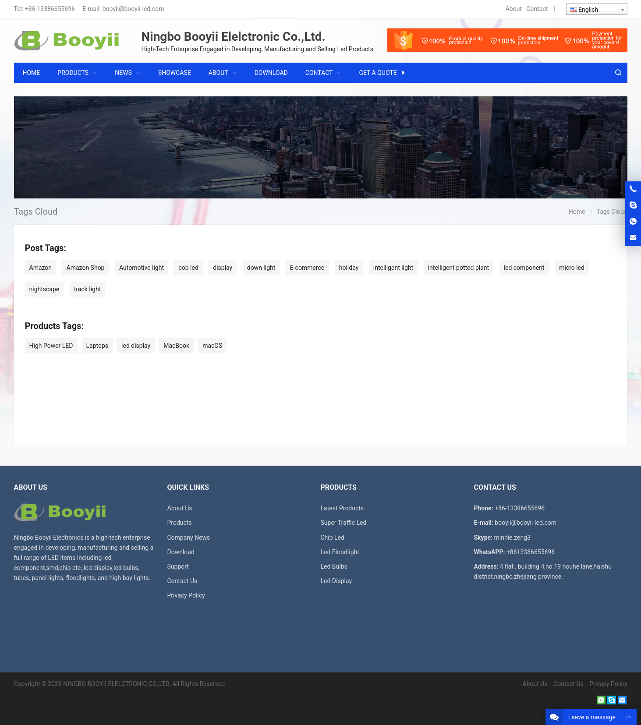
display (222, 267)
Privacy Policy (186, 595)
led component (524, 267)
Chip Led (332, 537)
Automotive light (141, 267)
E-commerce (307, 267)
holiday (349, 267)
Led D (328, 580)
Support (178, 566)
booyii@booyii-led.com (133, 8)
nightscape (44, 289)
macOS (212, 345)
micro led (571, 267)
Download (181, 551)
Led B (328, 566)
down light (261, 267)
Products (179, 522)
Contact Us (182, 580)
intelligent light (393, 267)
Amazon (40, 267)
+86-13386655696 (50, 8)
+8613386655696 (530, 551)
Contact (537, 8)
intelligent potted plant (458, 267)
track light (87, 289)
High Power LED (51, 345)
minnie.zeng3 (512, 537)
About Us (179, 508)
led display (135, 345)
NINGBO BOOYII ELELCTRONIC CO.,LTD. (116, 683)
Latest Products (342, 508)
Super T (331, 522)
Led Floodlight (340, 551)
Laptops (97, 345)
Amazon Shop (86, 267)
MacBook (176, 345)
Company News (188, 537)
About (514, 8)
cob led (188, 267)
